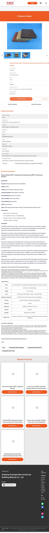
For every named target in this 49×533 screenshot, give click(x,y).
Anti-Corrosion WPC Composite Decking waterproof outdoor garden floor (36, 387)
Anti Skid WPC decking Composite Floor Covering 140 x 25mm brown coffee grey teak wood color (12, 421)
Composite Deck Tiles (8, 351)
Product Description (36, 104)
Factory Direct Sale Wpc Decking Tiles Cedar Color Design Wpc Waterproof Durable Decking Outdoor (36, 421)
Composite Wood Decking (16, 347)
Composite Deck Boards (35, 347)
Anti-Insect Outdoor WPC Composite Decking (12, 387)
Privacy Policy (3, 529)
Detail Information (12, 104)
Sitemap (6, 528)
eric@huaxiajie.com (9, 485)
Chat (32, 3)
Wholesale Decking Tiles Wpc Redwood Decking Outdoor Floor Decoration (12, 455)
